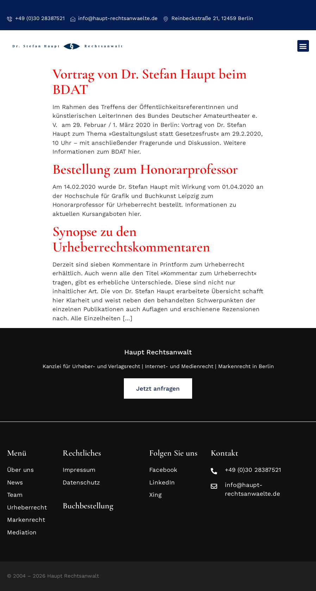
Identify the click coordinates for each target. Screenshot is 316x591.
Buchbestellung (88, 506)
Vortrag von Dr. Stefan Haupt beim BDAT (149, 81)
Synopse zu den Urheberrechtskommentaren (131, 239)
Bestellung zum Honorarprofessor (145, 169)
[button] (303, 46)
